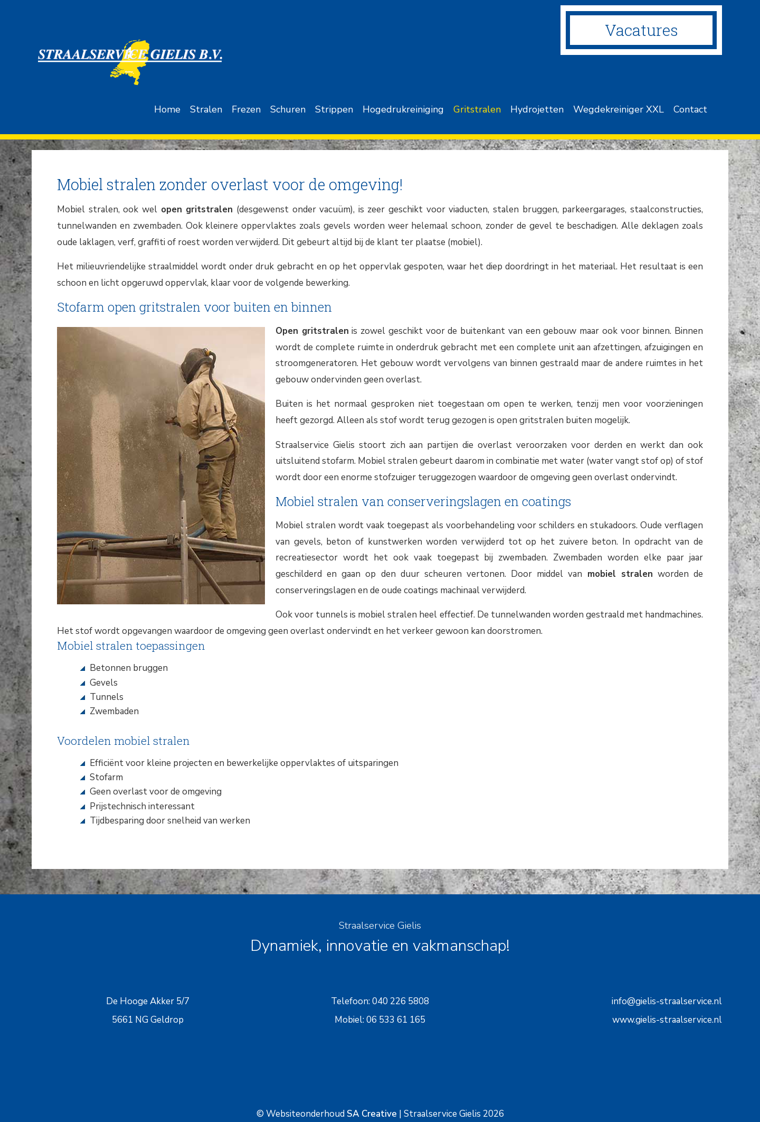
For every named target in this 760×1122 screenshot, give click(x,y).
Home (167, 109)
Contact (690, 109)
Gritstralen (477, 109)
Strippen (334, 109)
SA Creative (372, 1114)
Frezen (246, 109)
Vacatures (641, 30)
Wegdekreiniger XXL (618, 109)
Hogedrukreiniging (403, 109)
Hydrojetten (537, 109)
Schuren (288, 109)
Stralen (206, 109)
